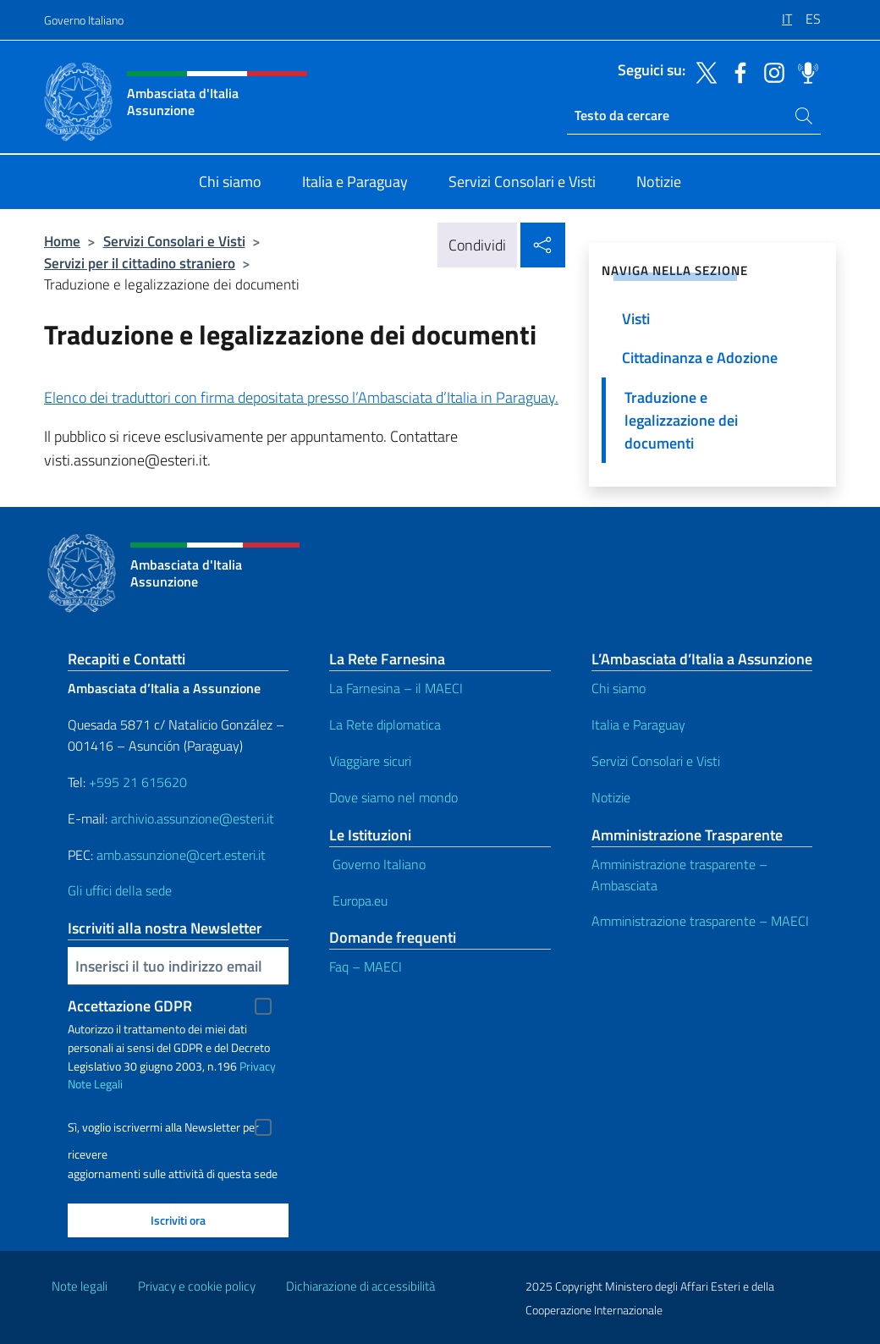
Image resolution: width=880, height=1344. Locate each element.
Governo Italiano (84, 20)
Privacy (257, 1066)
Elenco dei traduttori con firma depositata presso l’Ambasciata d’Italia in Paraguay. (301, 397)
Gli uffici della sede (120, 890)
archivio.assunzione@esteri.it (192, 818)
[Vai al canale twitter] (702, 71)
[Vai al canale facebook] (736, 71)
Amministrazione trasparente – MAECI (700, 921)
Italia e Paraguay (638, 724)
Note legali (79, 1286)
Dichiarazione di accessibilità (360, 1286)
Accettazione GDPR (130, 1005)
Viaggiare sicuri (370, 761)
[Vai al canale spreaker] (804, 71)
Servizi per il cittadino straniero (139, 262)
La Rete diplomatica (385, 724)
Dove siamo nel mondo (393, 797)
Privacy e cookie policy (197, 1286)
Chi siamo (618, 688)
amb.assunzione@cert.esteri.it (181, 855)
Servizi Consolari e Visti (174, 240)
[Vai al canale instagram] (770, 71)
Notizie (610, 797)
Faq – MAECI (365, 966)
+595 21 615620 (138, 782)
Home (62, 240)
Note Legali (95, 1084)
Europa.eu (358, 900)
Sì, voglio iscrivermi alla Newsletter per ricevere (163, 1129)
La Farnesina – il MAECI (396, 688)
